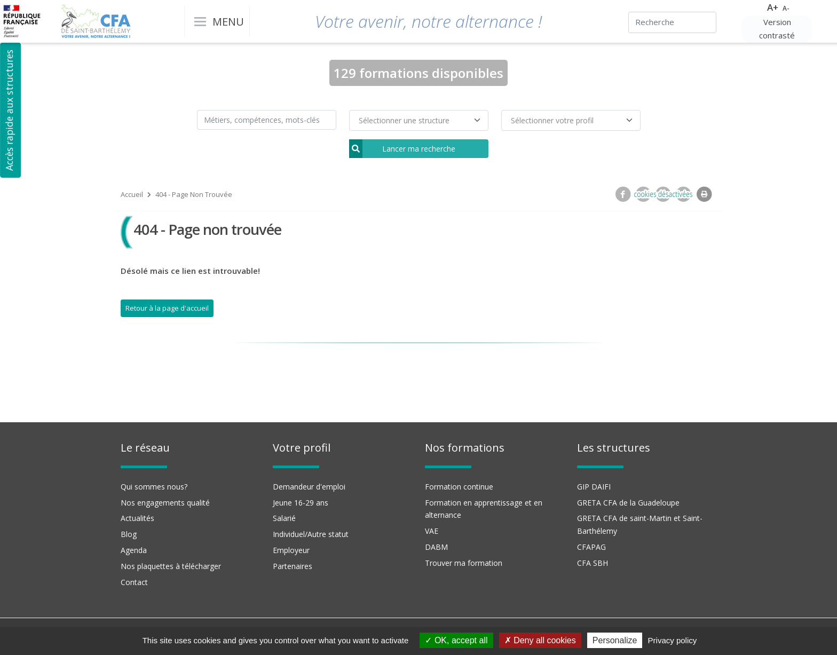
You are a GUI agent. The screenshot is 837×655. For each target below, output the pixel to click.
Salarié (284, 518)
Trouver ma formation (463, 563)
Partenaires (292, 566)
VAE (431, 531)
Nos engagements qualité (165, 503)
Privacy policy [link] (672, 640)
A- (786, 8)
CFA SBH (592, 563)
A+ (772, 7)
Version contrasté (777, 29)
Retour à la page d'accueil (167, 308)
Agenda (134, 550)
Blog (129, 534)
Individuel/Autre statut (311, 534)
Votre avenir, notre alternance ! (428, 21)
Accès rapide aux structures (9, 110)
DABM (436, 547)
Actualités (137, 518)
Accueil (132, 194)
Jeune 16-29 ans (300, 503)
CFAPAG (591, 547)
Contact (134, 582)
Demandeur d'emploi (309, 487)
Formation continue (459, 487)
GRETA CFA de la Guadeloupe (628, 503)
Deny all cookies (540, 640)
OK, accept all (456, 640)
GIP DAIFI (594, 487)
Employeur (291, 550)
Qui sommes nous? (154, 487)
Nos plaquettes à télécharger (171, 566)
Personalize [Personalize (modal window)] (615, 640)
